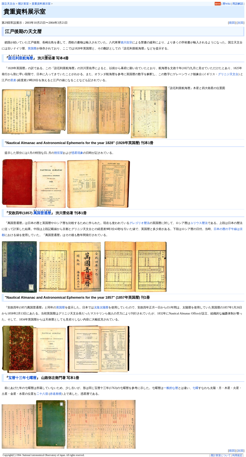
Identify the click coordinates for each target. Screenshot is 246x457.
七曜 (195, 388)
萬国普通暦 (42, 213)
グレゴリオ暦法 (139, 223)
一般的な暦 (171, 388)
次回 (240, 22)
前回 (232, 22)
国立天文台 (8, 3)
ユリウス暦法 (199, 223)
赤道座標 (55, 393)
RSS (217, 3)
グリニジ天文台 (228, 74)
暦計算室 (23, 3)
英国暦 (32, 48)
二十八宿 (42, 393)
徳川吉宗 (126, 42)
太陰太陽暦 (101, 307)
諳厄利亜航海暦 (20, 58)
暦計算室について (221, 455)
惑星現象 (77, 152)
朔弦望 (58, 152)
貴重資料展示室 (41, 3)
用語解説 (237, 3)
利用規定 (237, 455)
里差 (13, 80)
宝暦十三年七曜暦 (22, 378)
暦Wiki (226, 3)
